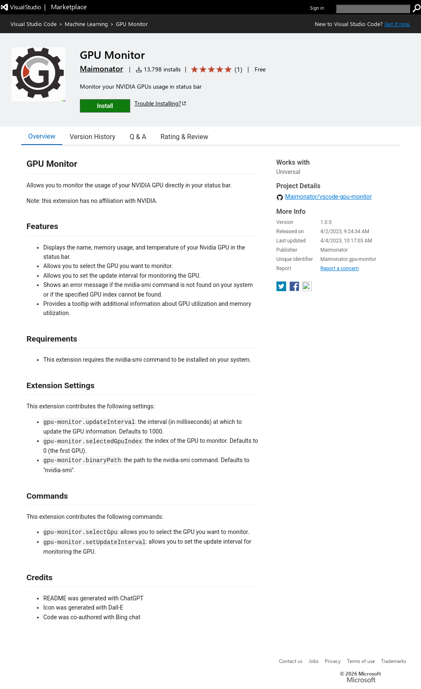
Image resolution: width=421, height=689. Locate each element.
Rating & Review (184, 137)
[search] (373, 8)
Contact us (291, 660)
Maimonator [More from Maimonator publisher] (101, 68)
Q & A (138, 137)
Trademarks (393, 660)
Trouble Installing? (160, 103)
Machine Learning (86, 23)
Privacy (333, 660)
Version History (93, 137)
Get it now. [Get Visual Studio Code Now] (397, 23)
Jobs (313, 660)
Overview (41, 136)
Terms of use (361, 660)
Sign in (317, 8)
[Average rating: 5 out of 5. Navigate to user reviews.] (215, 69)
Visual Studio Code (34, 23)
